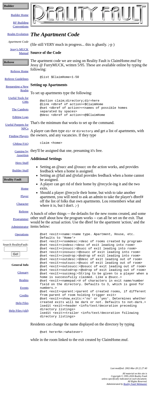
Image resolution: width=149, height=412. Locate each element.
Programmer (21, 219)
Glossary (22, 272)
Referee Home (19, 71)
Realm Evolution (17, 34)
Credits (24, 295)
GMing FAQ (21, 143)
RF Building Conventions (21, 24)
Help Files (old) (18, 310)
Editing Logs (20, 117)
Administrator (20, 226)
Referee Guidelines (17, 79)
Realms (24, 280)
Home (25, 188)
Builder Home (20, 15)
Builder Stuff (20, 170)
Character (22, 204)
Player (24, 196)
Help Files (22, 303)
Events (24, 287)
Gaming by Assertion (21, 153)
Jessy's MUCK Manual (19, 51)
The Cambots (20, 109)
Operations (21, 234)
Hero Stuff (22, 163)
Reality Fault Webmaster (135, 407)
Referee (23, 211)
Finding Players (19, 136)
